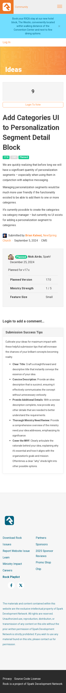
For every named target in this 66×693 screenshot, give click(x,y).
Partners (41, 537)
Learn (6, 557)
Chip (38, 569)
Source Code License (27, 678)
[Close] (59, 26)
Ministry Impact (12, 564)
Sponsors (42, 544)
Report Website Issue (16, 551)
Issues (7, 544)
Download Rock (12, 537)
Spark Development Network (44, 684)
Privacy (7, 678)
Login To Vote (33, 104)
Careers (7, 570)
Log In (6, 42)
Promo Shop (43, 562)
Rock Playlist (11, 577)
